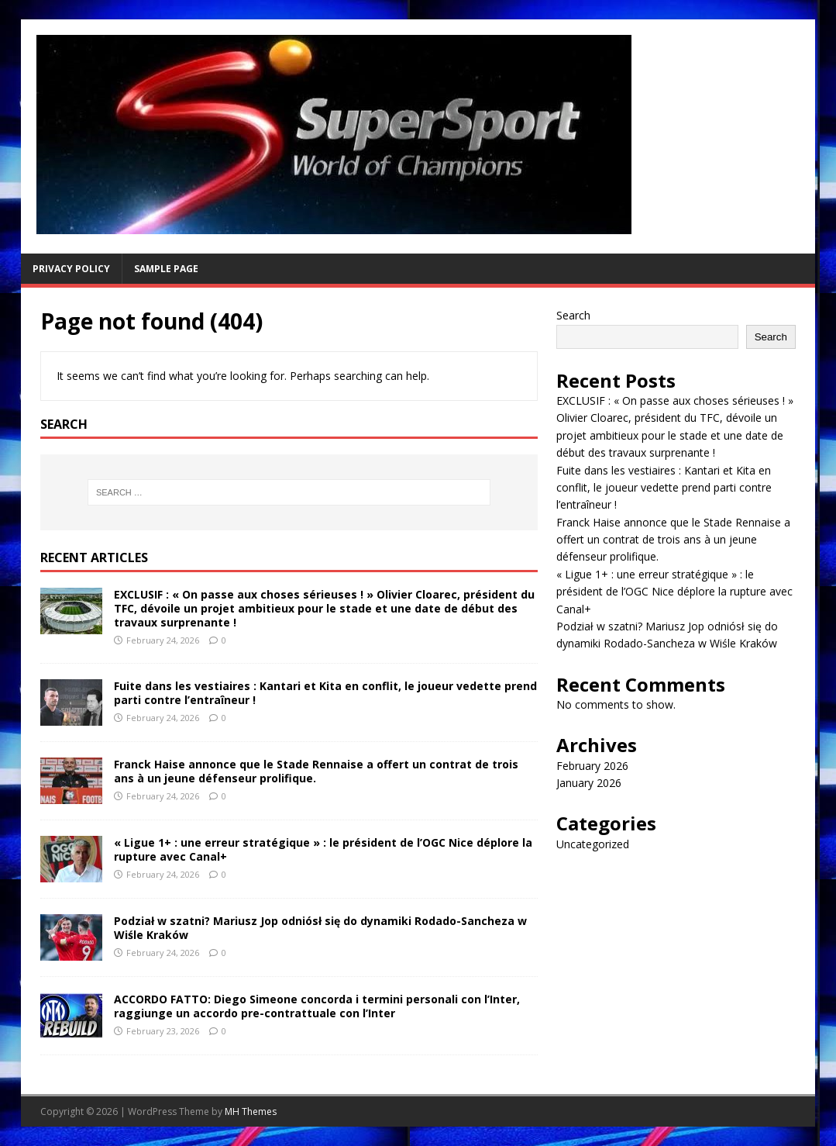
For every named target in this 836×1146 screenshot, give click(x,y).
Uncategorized (592, 844)
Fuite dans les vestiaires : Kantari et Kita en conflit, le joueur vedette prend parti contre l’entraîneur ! (325, 692)
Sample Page (166, 268)
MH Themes (251, 1111)
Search (573, 315)
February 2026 (592, 765)
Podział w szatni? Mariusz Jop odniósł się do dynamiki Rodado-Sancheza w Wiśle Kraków (320, 927)
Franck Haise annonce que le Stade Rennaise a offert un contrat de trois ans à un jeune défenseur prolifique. (316, 771)
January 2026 (588, 782)
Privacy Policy (71, 268)
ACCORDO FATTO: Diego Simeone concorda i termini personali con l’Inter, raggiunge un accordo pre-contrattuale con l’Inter (317, 1006)
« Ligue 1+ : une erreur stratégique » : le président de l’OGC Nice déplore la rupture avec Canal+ (323, 849)
